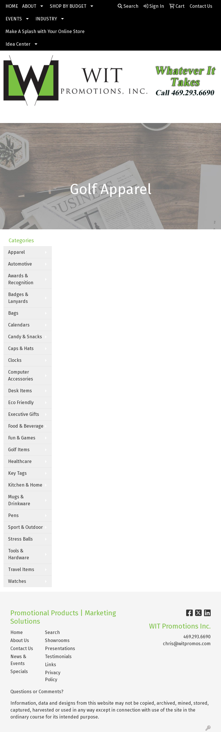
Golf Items (19, 449)
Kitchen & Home (25, 485)
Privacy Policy (52, 676)
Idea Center (18, 44)
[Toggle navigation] (9, 117)
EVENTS (13, 19)
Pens (13, 515)
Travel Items (21, 569)
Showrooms (57, 640)
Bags (13, 313)
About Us (19, 640)
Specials (19, 671)
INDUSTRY (46, 19)
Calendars (19, 325)
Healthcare (20, 461)
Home (16, 632)
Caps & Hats (21, 348)
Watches (17, 581)
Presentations (59, 648)
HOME (11, 6)
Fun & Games (21, 438)
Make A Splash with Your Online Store (45, 31)
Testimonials (58, 656)
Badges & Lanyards (18, 298)
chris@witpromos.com (187, 643)
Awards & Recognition (20, 279)
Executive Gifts (23, 414)
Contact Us (21, 648)
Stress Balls (20, 539)
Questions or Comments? (36, 691)
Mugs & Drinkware (19, 500)
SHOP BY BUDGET (68, 6)
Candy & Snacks (25, 336)
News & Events (18, 660)
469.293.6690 (197, 636)
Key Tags (17, 473)
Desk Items (20, 390)
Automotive (20, 264)
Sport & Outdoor (25, 527)
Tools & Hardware (18, 554)
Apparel (16, 252)
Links (50, 664)
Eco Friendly (21, 402)
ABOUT (29, 6)
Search (128, 6)
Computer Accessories (20, 375)
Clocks (15, 360)
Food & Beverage (25, 426)
